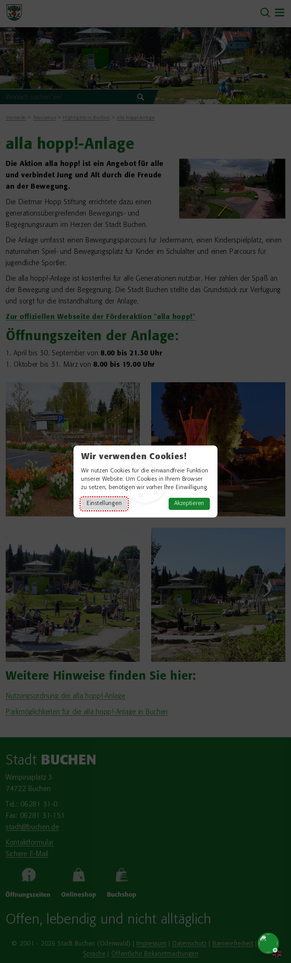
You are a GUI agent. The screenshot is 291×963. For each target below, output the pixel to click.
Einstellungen (104, 504)
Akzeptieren (189, 504)
